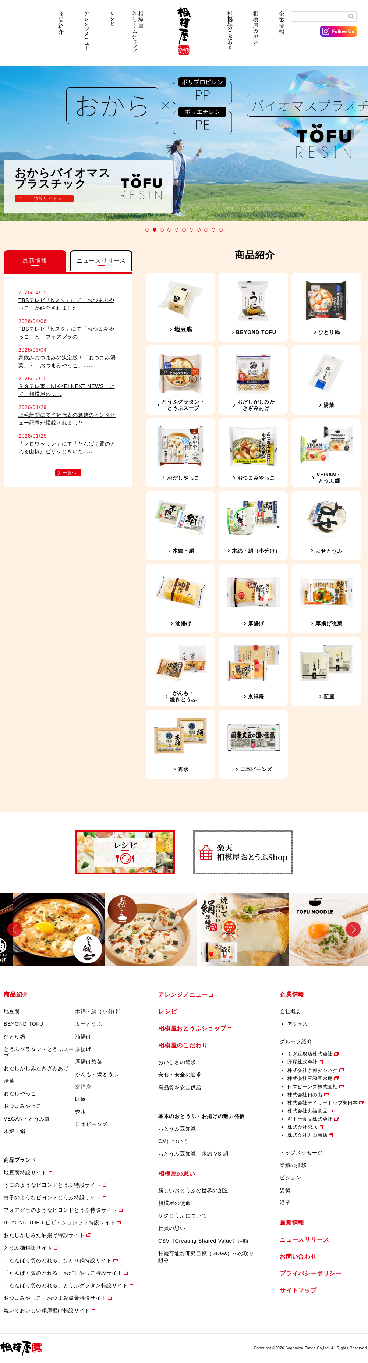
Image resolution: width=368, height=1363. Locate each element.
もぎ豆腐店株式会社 (310, 1054)
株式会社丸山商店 (307, 1135)
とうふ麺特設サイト (28, 1248)
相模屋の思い (256, 36)
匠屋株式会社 (302, 1062)
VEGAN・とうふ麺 (27, 1119)
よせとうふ (88, 1024)
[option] (46, 929)
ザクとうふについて (182, 1215)
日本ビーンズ (91, 1124)
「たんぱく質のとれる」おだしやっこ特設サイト (63, 1273)
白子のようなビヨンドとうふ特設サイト (52, 1197)
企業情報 (281, 36)
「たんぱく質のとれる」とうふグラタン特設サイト (66, 1285)
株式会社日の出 (305, 1094)
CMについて (173, 1141)
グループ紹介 (296, 1041)
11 (221, 230)
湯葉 (9, 1081)
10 (213, 230)
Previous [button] (14, 929)
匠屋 (80, 1099)
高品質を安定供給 (180, 1087)
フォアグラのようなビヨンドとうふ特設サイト (60, 1210)
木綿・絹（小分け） (99, 1011)
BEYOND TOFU (23, 1024)
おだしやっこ (20, 1093)
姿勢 (285, 1190)
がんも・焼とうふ (96, 1074)
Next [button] (353, 929)
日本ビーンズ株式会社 (312, 1086)
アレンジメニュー (86, 36)
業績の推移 (293, 1165)
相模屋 (184, 36)
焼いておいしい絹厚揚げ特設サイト (47, 1310)
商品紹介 (61, 36)
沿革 (285, 1203)
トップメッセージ (301, 1153)
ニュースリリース (304, 1239)
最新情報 (292, 1223)
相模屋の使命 (174, 1203)
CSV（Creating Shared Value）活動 (203, 1241)
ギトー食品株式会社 (310, 1119)
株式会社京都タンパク (312, 1070)
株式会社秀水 (302, 1127)
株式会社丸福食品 (307, 1111)
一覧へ (70, 472)
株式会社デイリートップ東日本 (322, 1102)
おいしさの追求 (177, 1062)
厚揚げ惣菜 (88, 1062)
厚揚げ (83, 1049)
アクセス (297, 1024)
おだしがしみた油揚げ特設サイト (44, 1235)
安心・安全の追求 (180, 1075)
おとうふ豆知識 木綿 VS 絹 (193, 1154)
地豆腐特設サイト (25, 1172)
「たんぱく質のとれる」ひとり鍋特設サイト (58, 1260)
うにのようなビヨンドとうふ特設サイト (52, 1185)
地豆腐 (12, 1011)
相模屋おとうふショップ (138, 36)
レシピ (112, 36)
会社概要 (290, 1011)
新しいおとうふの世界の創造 (193, 1190)
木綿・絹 (14, 1131)
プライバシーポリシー (311, 1273)
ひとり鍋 (14, 1037)
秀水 (80, 1112)
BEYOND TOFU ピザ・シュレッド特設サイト (60, 1222)
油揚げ (83, 1037)
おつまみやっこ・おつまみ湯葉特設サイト (55, 1298)
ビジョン (290, 1178)
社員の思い (171, 1228)
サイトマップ (298, 1290)
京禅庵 (83, 1087)
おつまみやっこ (23, 1106)
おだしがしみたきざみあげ (36, 1068)
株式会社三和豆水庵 (310, 1078)
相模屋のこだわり (230, 36)
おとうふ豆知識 (177, 1129)
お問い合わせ (298, 1256)
